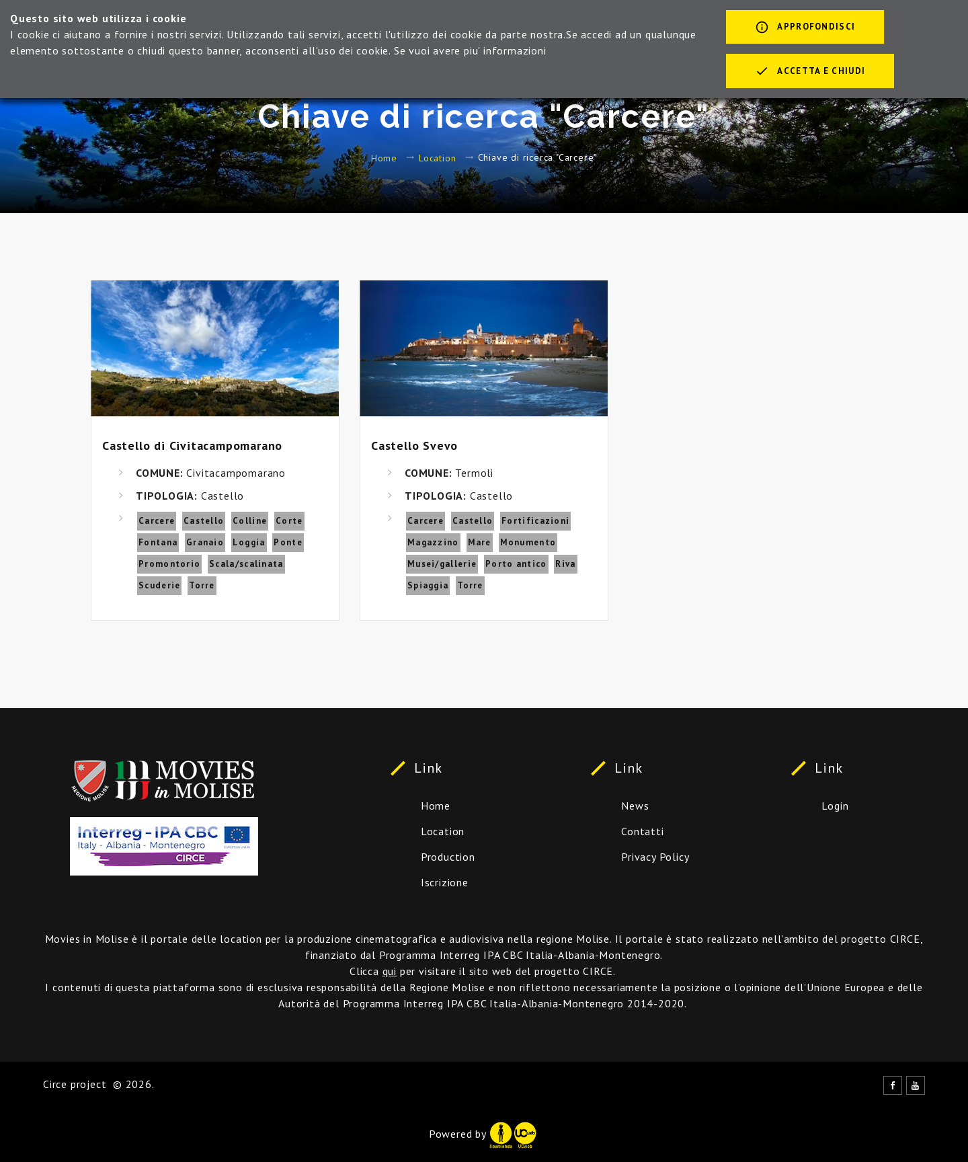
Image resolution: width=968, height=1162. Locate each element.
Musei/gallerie (442, 564)
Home (384, 157)
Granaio (205, 542)
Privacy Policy (655, 856)
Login (834, 805)
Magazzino (433, 542)
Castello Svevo (414, 445)
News (635, 805)
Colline (250, 521)
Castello (204, 521)
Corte (289, 521)
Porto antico (516, 564)
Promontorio (169, 564)
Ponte (288, 542)
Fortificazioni (535, 521)
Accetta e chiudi (810, 72)
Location (437, 157)
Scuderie (159, 585)
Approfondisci (805, 28)
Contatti (642, 831)
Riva (565, 564)
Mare (479, 542)
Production (448, 856)
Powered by (482, 1133)
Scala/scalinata (246, 564)
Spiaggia (427, 585)
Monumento (528, 542)
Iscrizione (445, 882)
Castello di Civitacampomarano (192, 445)
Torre (202, 585)
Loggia (249, 542)
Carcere (156, 521)
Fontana (157, 542)
